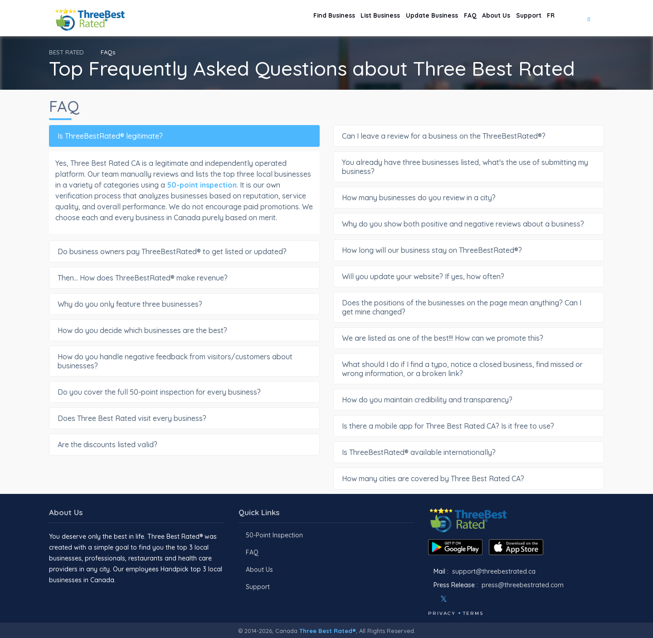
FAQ (445, 18)
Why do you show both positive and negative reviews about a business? (467, 223)
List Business (337, 18)
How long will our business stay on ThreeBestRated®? (467, 250)
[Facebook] (429, 599)
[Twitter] (443, 599)
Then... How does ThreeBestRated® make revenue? (183, 277)
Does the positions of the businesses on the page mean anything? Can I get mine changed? (467, 307)
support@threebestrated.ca (494, 571)
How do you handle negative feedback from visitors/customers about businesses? (183, 361)
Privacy (442, 613)
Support (518, 18)
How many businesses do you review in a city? (467, 197)
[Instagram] (458, 599)
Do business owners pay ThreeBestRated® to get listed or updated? (183, 251)
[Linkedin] (483, 599)
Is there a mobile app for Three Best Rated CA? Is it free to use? (467, 425)
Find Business (281, 18)
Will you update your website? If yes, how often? (467, 276)
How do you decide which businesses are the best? (183, 330)
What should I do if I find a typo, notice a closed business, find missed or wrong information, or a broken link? (467, 369)
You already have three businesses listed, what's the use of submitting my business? (467, 167)
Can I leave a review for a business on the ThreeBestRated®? (467, 135)
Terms (473, 613)
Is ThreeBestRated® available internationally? (467, 452)
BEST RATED (66, 52)
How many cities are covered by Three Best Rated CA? (467, 478)
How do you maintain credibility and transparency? (467, 399)
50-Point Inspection (274, 535)
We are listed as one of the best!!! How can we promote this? (467, 338)
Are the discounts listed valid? (183, 444)
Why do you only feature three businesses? (183, 304)
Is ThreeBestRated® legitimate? (183, 135)
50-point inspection (202, 184)
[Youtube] (471, 599)
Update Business (398, 18)
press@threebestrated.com (523, 585)
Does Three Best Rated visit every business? (183, 418)
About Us (478, 18)
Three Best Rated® (327, 630)
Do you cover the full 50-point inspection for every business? (183, 391)
